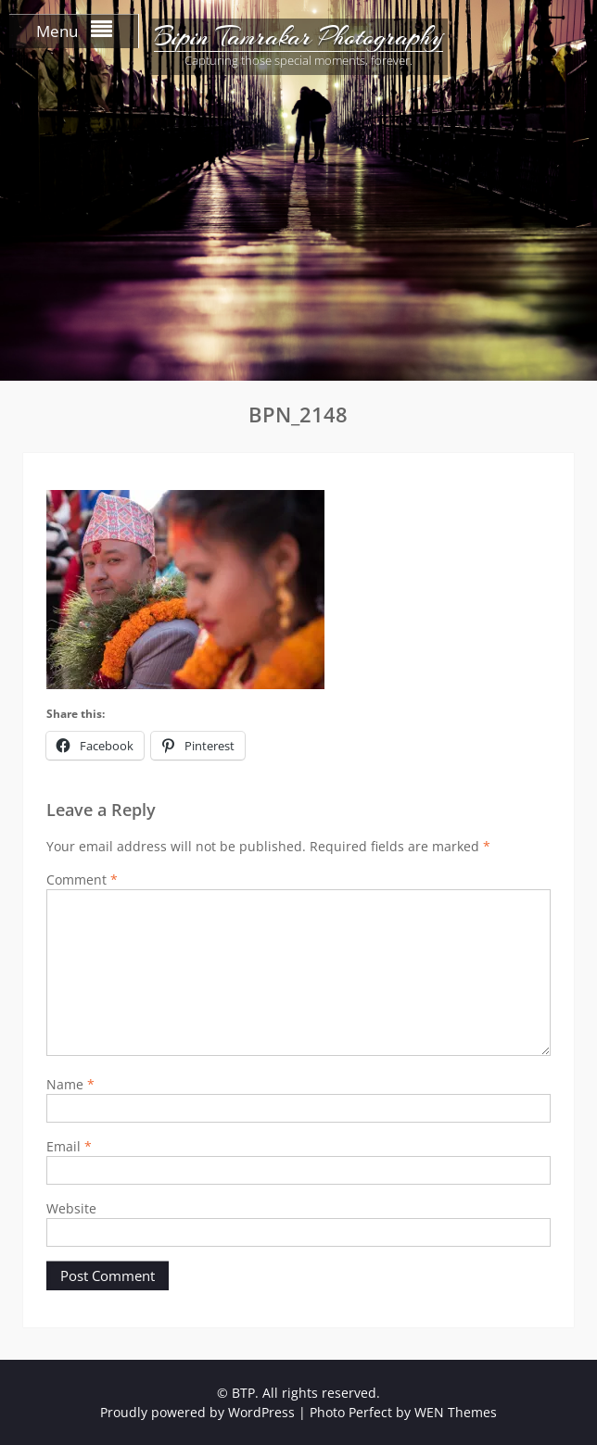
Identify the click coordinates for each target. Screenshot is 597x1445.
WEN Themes (455, 1412)
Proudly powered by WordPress (197, 1412)
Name (70, 1084)
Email (69, 1146)
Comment (82, 879)
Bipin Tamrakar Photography (298, 37)
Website (71, 1208)
